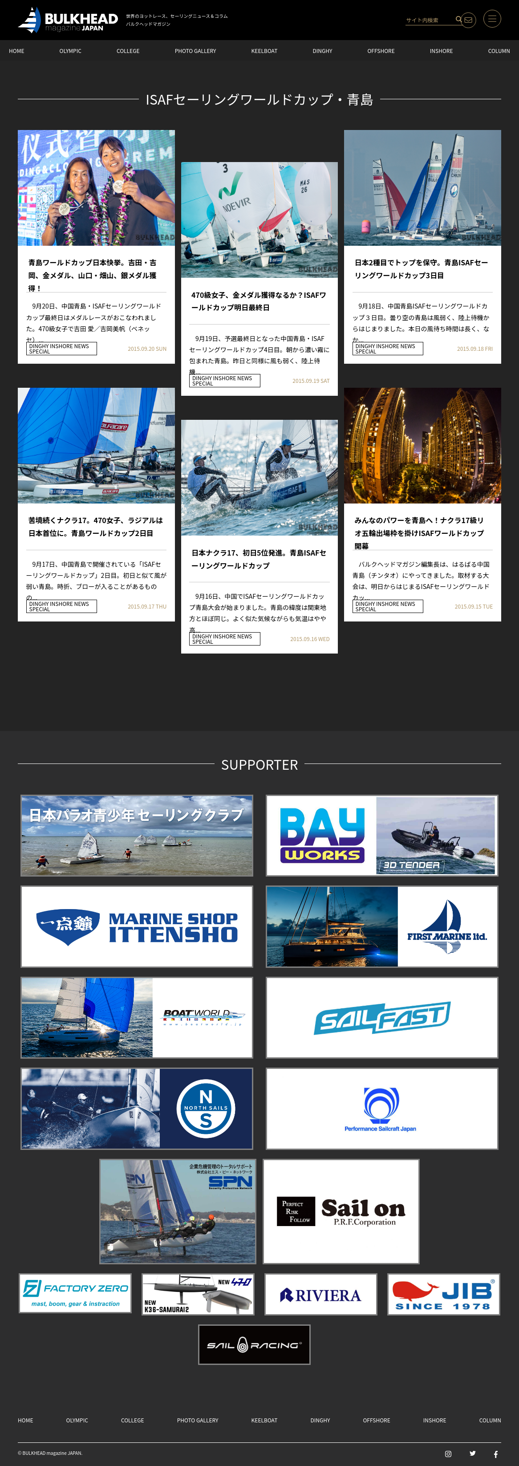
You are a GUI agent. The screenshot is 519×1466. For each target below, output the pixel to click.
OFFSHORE (380, 50)
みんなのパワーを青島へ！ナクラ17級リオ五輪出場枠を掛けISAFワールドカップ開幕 (419, 527)
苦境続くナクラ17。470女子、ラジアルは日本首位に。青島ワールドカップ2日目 (95, 526)
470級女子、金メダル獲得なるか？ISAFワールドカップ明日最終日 (258, 301)
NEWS (81, 345)
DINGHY (322, 50)
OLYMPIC (70, 50)
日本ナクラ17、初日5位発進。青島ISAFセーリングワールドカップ (258, 559)
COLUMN (499, 50)
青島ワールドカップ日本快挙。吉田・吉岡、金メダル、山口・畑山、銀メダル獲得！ (92, 269)
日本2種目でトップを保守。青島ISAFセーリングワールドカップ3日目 (421, 268)
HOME (16, 50)
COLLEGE (128, 50)
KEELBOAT (264, 50)
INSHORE (441, 50)
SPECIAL (39, 351)
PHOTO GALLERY (195, 50)
